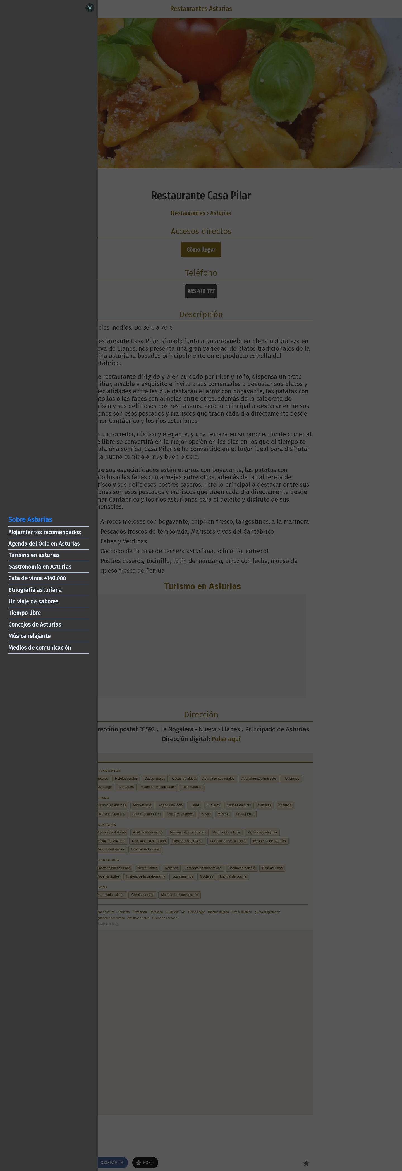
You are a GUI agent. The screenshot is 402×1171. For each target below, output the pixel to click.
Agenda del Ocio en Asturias (44, 543)
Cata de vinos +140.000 (37, 578)
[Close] (89, 7)
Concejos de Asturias (34, 624)
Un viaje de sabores (33, 601)
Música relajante (29, 636)
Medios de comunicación (39, 647)
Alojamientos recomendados (44, 532)
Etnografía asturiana (35, 590)
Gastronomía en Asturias (39, 566)
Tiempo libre (24, 612)
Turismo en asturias (34, 555)
